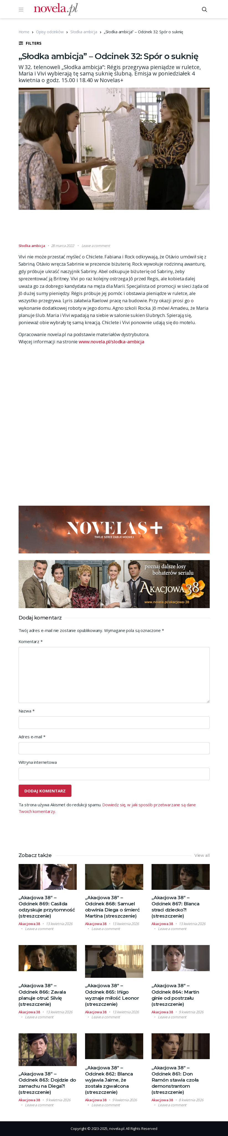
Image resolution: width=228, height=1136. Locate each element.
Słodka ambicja (83, 31)
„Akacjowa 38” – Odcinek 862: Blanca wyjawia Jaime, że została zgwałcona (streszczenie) (109, 1080)
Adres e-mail (32, 736)
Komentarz (31, 641)
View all (202, 855)
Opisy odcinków (50, 31)
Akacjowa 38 (29, 923)
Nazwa (27, 711)
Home (24, 31)
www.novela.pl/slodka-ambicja (111, 341)
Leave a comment (95, 245)
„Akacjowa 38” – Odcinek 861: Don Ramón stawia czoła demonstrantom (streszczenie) (175, 1080)
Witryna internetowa (38, 762)
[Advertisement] (119, 228)
